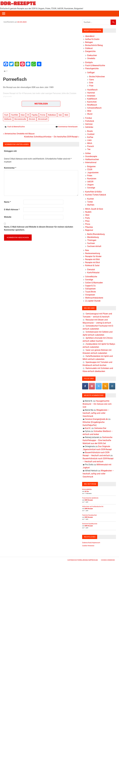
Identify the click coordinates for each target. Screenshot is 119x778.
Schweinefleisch (94, 108)
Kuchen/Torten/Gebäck (95, 195)
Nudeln (88, 212)
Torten (90, 202)
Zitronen (32, 119)
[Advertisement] (41, 42)
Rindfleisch (92, 105)
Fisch (6, 115)
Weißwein (8, 119)
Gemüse (88, 124)
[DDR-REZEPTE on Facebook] (85, 386)
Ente (91, 82)
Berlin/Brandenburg (96, 234)
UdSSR (90, 181)
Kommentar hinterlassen (68, 127)
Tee (88, 149)
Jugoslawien (93, 172)
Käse (23, 115)
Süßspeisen (90, 288)
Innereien (91, 96)
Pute (91, 85)
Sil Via (87, 491)
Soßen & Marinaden (94, 282)
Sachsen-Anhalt (94, 246)
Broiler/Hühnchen (97, 76)
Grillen (88, 153)
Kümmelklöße (87, 489)
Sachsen (91, 243)
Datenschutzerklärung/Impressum (83, 560)
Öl (28, 115)
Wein (66, 115)
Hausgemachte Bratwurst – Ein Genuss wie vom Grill (97, 404)
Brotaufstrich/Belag (94, 45)
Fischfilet (14, 115)
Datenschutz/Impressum (91, 543)
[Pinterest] (92, 386)
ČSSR (89, 169)
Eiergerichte (90, 51)
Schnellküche (91, 276)
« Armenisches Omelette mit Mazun (19, 133)
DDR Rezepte (89, 500)
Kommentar (10, 168)
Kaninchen (92, 102)
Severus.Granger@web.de (96, 419)
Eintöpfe (89, 62)
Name (7, 202)
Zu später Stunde (92, 301)
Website (7, 217)
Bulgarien (91, 166)
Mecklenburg (93, 237)
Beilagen (89, 42)
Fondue (88, 118)
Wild (89, 111)
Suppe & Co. (90, 285)
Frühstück (89, 121)
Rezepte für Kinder (93, 256)
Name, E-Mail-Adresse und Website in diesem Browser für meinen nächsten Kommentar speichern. (38, 228)
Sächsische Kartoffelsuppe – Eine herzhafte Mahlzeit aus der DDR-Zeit (97, 440)
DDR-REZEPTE (18, 3)
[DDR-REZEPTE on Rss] (105, 386)
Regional (89, 230)
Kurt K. (88, 428)
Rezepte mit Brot (92, 262)
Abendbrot (89, 36)
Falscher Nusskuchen (89, 515)
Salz (60, 115)
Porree (42, 115)
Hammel (91, 93)
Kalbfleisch (92, 99)
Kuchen (90, 199)
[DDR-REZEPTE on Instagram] (112, 386)
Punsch (90, 146)
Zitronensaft (43, 119)
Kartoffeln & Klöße (93, 192)
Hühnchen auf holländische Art (92, 506)
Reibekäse (52, 115)
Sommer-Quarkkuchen (89, 524)
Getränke (89, 127)
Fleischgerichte (92, 68)
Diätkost (89, 48)
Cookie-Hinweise (88, 546)
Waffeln (90, 205)
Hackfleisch (92, 90)
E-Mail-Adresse (12, 209)
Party (87, 218)
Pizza (87, 224)
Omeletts (91, 58)
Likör (89, 140)
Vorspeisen (90, 295)
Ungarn (90, 184)
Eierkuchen (92, 55)
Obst (87, 215)
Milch (89, 143)
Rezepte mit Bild (92, 259)
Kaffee (90, 137)
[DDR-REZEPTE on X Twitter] (99, 386)
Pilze (87, 221)
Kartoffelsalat (93, 272)
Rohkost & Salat (92, 265)
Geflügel (91, 72)
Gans (91, 79)
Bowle (90, 131)
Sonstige (91, 187)
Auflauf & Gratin (92, 39)
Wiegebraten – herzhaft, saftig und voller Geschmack (96, 413)
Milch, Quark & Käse (94, 209)
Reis (87, 250)
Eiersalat (91, 269)
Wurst (89, 114)
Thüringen (91, 240)
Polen (89, 175)
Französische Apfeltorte (90, 498)
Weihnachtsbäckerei (94, 298)
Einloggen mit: (10, 151)
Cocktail (90, 134)
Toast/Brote (90, 292)
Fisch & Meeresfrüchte (16, 127)
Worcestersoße (20, 119)
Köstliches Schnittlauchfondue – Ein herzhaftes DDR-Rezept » (51, 136)
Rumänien (91, 178)
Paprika (35, 115)
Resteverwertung (92, 253)
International (90, 162)
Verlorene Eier (100, 428)
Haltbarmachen (92, 159)
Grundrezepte (91, 156)
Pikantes (89, 227)
